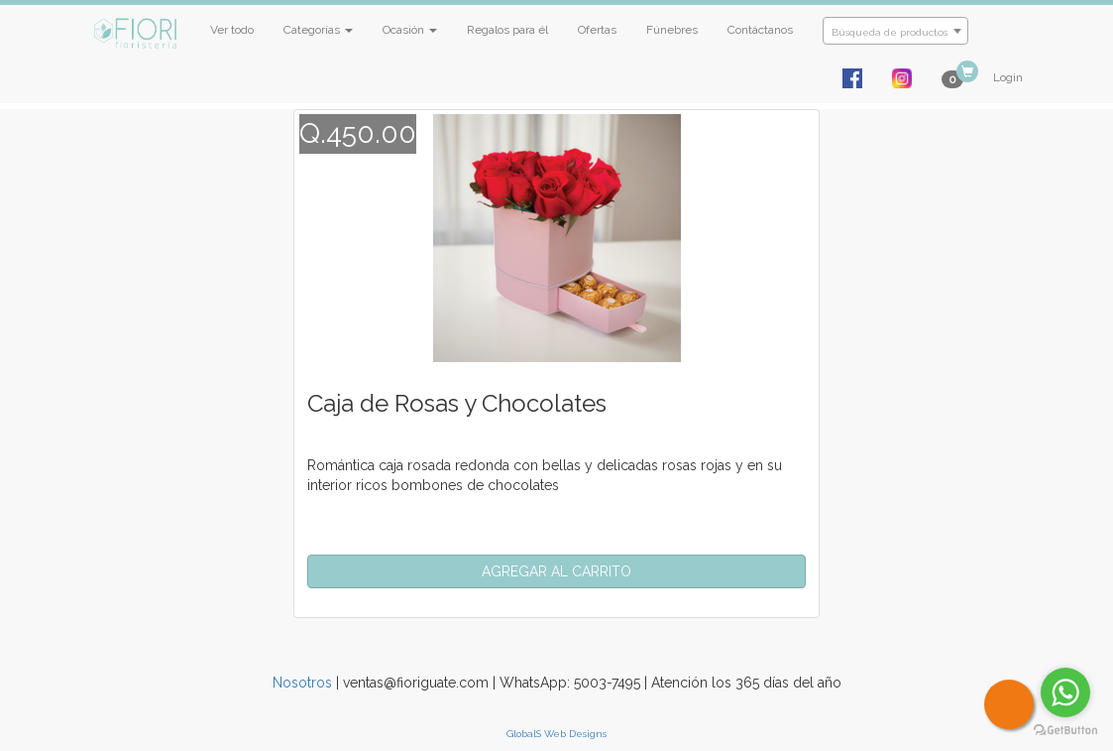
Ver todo (232, 30)
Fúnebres (672, 30)
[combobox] (895, 31)
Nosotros (302, 682)
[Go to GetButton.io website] (1065, 730)
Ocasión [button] (410, 30)
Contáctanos (760, 30)
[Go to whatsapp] (1065, 692)
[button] (557, 571)
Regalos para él (507, 30)
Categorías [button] (318, 30)
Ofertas (597, 30)
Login (1008, 77)
